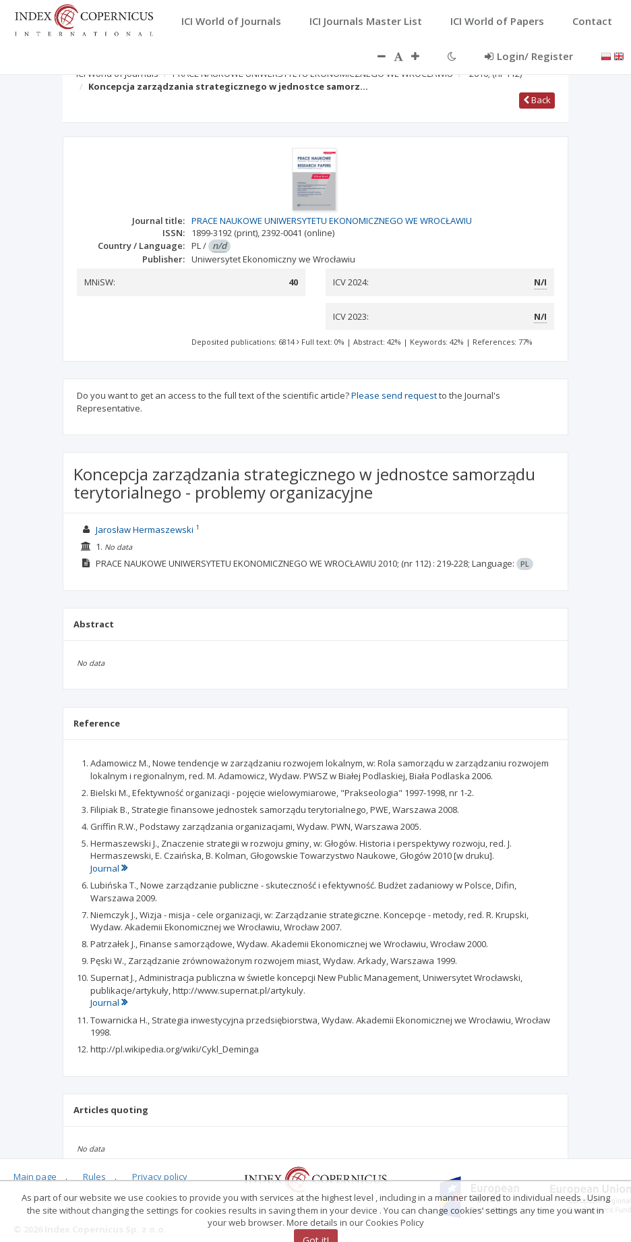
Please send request (394, 395)
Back (537, 100)
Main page (35, 1176)
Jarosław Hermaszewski (144, 530)
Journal (108, 868)
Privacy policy (159, 1176)
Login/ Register (529, 56)
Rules (94, 1176)
